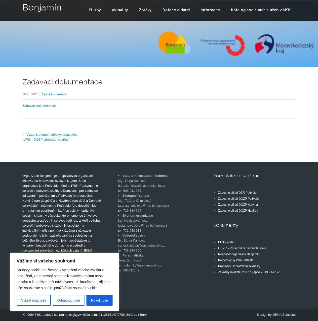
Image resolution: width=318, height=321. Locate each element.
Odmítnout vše (68, 300)
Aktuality (120, 10)
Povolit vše (99, 300)
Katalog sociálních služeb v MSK (261, 10)
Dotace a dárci (176, 10)
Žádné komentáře (54, 94)
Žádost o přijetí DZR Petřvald (237, 192)
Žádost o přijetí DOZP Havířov (238, 210)
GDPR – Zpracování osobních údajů (242, 248)
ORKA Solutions (284, 315)
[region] (64, 282)
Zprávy (145, 10)
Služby (95, 10)
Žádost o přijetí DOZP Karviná (238, 204)
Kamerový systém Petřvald (236, 260)
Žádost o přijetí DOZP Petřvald (238, 198)
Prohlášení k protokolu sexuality (239, 266)
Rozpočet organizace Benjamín (239, 254)
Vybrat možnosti (33, 300)
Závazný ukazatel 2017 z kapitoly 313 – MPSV (248, 272)
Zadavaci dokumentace (39, 106)
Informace (210, 10)
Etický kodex (226, 242)
